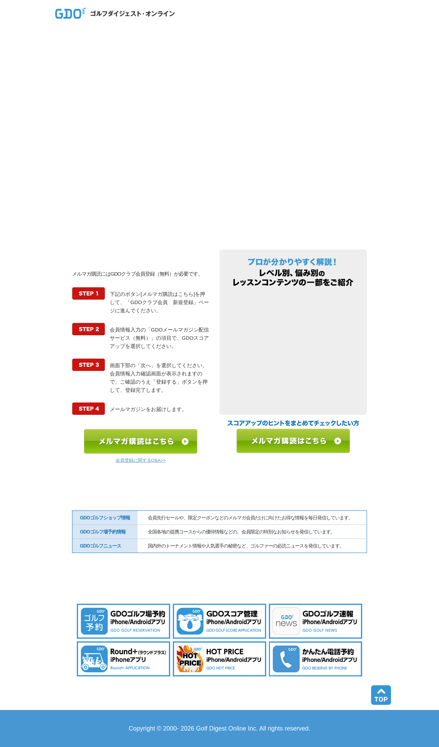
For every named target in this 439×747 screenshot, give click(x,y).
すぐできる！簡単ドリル (293, 301)
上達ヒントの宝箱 (293, 325)
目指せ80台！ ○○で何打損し (293, 374)
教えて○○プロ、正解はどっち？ (293, 398)
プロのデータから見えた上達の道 (293, 350)
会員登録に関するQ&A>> (141, 460)
